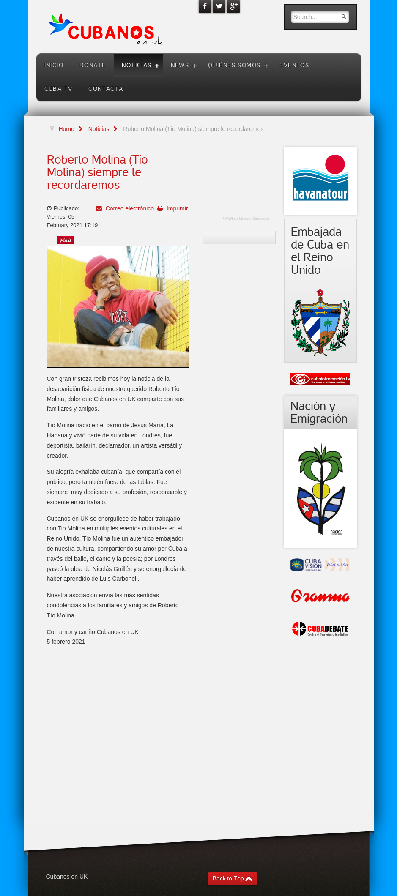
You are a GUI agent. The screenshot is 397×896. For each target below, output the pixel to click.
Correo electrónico (129, 208)
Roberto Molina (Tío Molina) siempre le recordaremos (97, 172)
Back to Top (228, 878)
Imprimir (176, 208)
